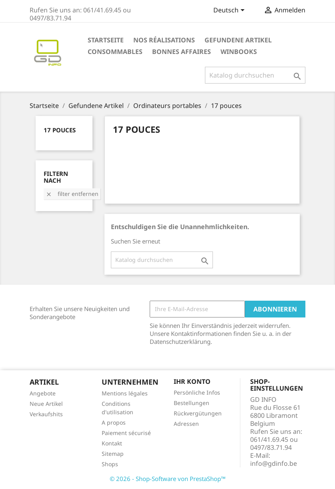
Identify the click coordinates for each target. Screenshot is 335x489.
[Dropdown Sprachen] (230, 11)
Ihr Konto (192, 381)
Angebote (43, 393)
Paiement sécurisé (126, 433)
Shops (110, 464)
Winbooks (239, 51)
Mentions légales (125, 393)
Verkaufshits (46, 414)
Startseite (106, 40)
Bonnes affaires (181, 51)
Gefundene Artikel (238, 40)
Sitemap (113, 453)
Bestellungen (191, 403)
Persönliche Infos (197, 392)
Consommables (115, 51)
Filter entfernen (72, 194)
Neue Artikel (46, 403)
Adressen (186, 423)
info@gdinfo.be (273, 463)
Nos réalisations (164, 40)
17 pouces (60, 130)
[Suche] (255, 75)
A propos (114, 422)
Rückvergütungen (198, 413)
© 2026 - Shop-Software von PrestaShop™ (168, 479)
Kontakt (112, 443)
